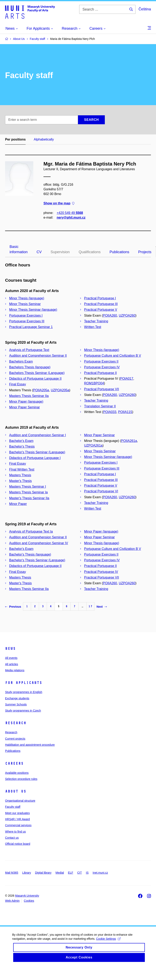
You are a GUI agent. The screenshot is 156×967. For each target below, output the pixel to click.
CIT (79, 872)
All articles (11, 664)
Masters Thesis (20, 475)
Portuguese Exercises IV (102, 367)
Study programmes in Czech (23, 710)
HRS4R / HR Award (17, 819)
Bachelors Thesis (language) (29, 367)
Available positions (17, 772)
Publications (119, 252)
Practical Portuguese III (101, 304)
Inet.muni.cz (100, 872)
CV (39, 252)
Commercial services (18, 825)
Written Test (92, 327)
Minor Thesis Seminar (25, 304)
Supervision (60, 252)
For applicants (23, 682)
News (10, 648)
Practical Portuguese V (100, 309)
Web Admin (12, 900)
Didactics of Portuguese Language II (35, 378)
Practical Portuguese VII (101, 389)
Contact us (12, 837)
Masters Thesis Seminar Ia (28, 492)
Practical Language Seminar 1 (31, 327)
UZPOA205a (60, 390)
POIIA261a (129, 441)
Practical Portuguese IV (101, 571)
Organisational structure (20, 800)
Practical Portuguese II (100, 373)
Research (15, 723)
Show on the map (58, 203)
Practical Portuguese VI (101, 491)
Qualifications (90, 252)
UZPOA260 (127, 315)
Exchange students (17, 698)
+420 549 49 (70, 213)
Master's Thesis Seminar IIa (29, 498)
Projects (144, 252)
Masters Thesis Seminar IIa (29, 396)
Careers (14, 763)
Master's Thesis (20, 481)
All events (11, 658)
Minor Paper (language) (26, 401)
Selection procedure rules (21, 779)
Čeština (145, 9)
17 (90, 606)
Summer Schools (16, 704)
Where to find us (15, 831)
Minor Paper (18, 504)
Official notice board (17, 843)
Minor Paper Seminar (24, 407)
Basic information (19, 249)
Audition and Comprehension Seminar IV (38, 543)
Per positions (15, 139)
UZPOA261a (93, 445)
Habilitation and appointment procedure (30, 744)
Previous (13, 606)
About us (15, 791)
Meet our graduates (17, 813)
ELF (70, 872)
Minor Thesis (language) (26, 298)
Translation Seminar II (100, 406)
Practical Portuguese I (100, 298)
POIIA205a (41, 390)
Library (26, 872)
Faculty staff (12, 806)
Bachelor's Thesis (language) (30, 554)
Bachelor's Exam (21, 441)
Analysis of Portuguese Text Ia (31, 531)
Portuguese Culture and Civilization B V (112, 355)
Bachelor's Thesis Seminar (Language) (37, 452)
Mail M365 (11, 872)
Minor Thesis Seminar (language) (33, 309)
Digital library (43, 872)
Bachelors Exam (21, 361)
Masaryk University (27, 895)
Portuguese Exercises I (26, 315)
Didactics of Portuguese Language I (35, 458)
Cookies (29, 900)
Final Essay (17, 384)
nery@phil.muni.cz (71, 217)
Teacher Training (96, 321)
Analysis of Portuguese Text (29, 350)
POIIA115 (125, 412)
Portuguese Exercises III (26, 321)
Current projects (15, 738)
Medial (59, 872)
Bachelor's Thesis (22, 446)
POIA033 (109, 412)
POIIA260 (110, 315)
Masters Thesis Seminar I (27, 486)
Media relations (14, 670)
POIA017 (126, 378)
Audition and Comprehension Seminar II (38, 355)
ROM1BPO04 (94, 383)
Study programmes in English (23, 692)
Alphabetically (44, 139)
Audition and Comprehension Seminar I (37, 435)
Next (101, 606)
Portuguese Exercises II (101, 361)
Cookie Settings (108, 942)
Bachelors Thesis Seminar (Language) (37, 373)
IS (87, 872)
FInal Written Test (21, 469)
